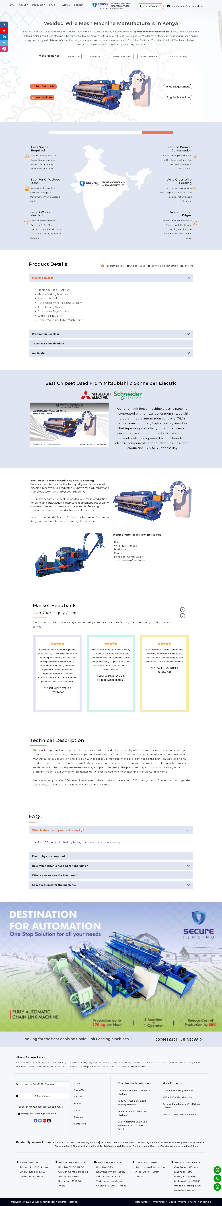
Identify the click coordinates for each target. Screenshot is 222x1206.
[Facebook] (4, 24)
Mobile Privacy (177, 1201)
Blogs (77, 1110)
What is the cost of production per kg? (58, 830)
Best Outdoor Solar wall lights (164, 677)
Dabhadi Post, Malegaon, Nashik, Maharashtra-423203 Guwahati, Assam (188, 1176)
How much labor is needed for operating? (60, 865)
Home (11, 5)
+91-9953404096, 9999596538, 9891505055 (40, 1107)
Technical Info (180, 97)
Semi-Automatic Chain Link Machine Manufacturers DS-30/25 (133, 1125)
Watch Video (42, 97)
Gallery (78, 1097)
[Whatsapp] (215, 1185)
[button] (151, 6)
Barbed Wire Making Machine (176, 1142)
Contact (78, 5)
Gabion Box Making (177, 56)
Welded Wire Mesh (121, 56)
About (22, 5)
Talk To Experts (43, 86)
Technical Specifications (48, 343)
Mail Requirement (178, 86)
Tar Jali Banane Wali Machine (115, 1146)
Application (39, 353)
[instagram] (4, 48)
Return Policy (142, 1201)
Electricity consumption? (48, 856)
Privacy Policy (159, 1201)
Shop (52, 5)
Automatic (95, 56)
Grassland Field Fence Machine (179, 1114)
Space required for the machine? (54, 885)
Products (37, 5)
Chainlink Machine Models (134, 1083)
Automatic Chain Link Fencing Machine (78, 1142)
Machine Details (42, 277)
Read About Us (140, 1066)
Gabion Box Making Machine (178, 1090)
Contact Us (80, 1124)
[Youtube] (4, 30)
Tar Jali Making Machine (146, 1146)
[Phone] (215, 1176)
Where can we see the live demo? (55, 875)
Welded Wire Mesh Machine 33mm (179, 1146)
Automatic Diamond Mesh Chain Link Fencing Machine (130, 1142)
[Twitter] (4, 42)
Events (77, 1103)
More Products (172, 1083)
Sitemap (78, 1117)
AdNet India (204, 1201)
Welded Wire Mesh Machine (177, 1097)
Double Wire (73, 56)
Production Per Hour (45, 334)
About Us (79, 1090)
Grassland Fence (148, 56)
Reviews (65, 5)
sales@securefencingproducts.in (37, 1114)
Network (191, 1201)
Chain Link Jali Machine (85, 1146)
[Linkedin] (4, 36)
